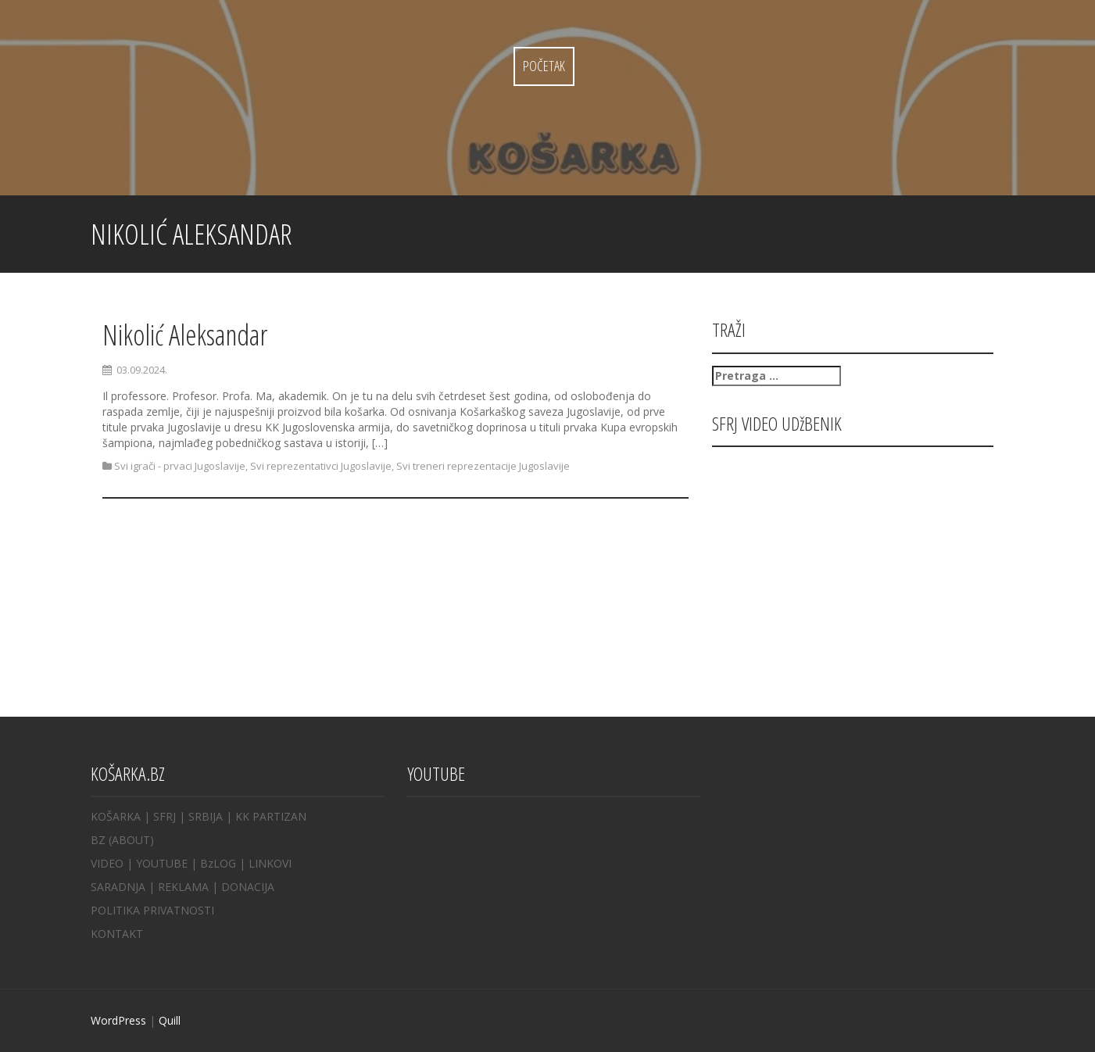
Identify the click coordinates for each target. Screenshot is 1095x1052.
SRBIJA (205, 816)
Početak (544, 65)
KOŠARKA (116, 816)
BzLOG (218, 863)
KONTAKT (117, 933)
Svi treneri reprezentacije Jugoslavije (483, 466)
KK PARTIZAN (270, 816)
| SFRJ (160, 816)
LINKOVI (270, 863)
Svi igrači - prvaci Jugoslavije (179, 466)
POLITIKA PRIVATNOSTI (152, 910)
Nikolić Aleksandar (184, 335)
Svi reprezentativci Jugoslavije (321, 466)
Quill (170, 1020)
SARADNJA (118, 886)
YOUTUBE (162, 863)
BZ (98, 839)
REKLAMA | (189, 886)
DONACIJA (247, 886)
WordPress (118, 1020)
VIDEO (107, 863)
